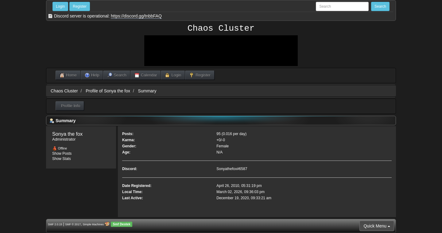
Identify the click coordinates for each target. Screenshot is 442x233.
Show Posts (62, 153)
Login (60, 6)
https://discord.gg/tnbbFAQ (136, 16)
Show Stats (61, 159)
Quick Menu (376, 225)
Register (80, 6)
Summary (147, 90)
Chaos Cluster (221, 28)
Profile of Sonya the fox (108, 90)
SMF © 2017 (73, 224)
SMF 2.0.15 (55, 224)
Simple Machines (93, 224)
